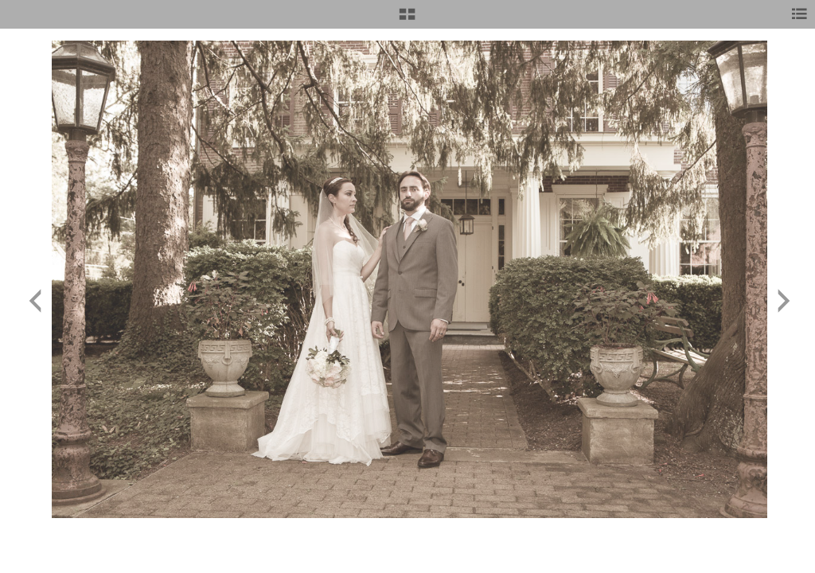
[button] (407, 20)
